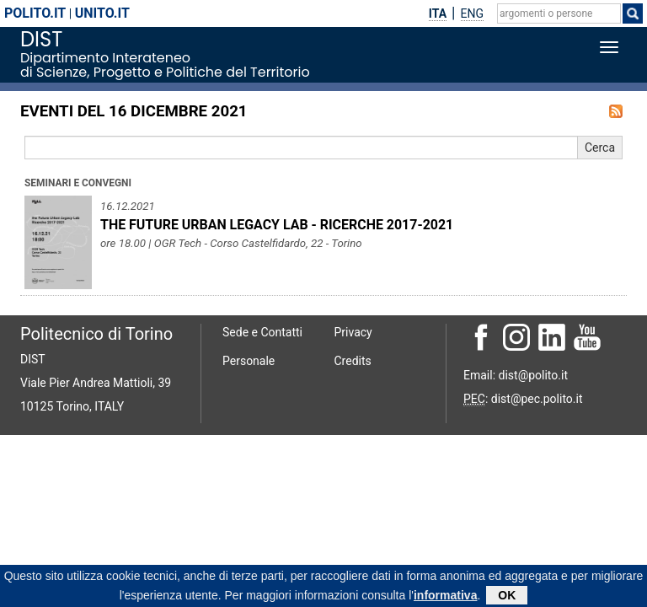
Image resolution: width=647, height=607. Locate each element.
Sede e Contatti (262, 332)
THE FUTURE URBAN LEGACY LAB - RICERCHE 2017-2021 (276, 225)
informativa (445, 597)
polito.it (35, 13)
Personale (248, 361)
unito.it (102, 13)
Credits (353, 361)
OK (507, 597)
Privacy (353, 332)
